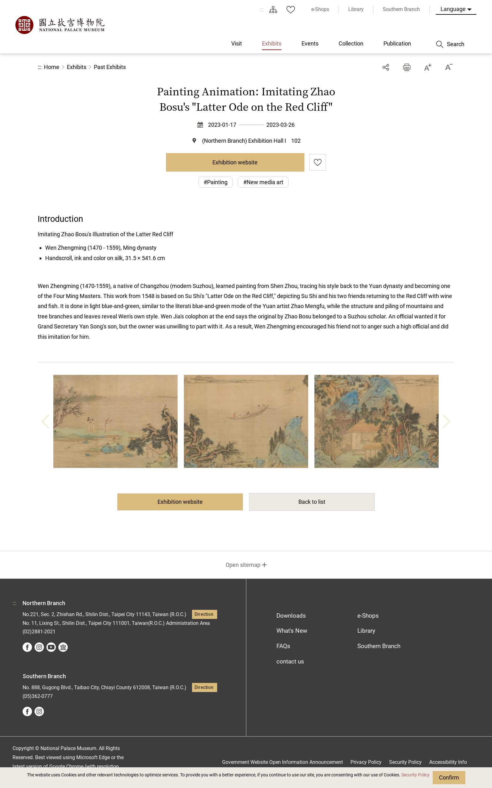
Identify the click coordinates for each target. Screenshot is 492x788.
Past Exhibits (110, 67)
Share (385, 67)
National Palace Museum (60, 25)
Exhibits (76, 67)
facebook (27, 647)
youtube (51, 647)
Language (453, 9)
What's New (291, 630)
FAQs (283, 646)
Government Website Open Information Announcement (282, 762)
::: (262, 9)
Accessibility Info (448, 762)
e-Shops (368, 615)
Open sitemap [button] (243, 565)
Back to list (311, 501)
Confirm (449, 777)
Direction (204, 614)
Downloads (291, 615)
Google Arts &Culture (63, 647)
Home (51, 67)
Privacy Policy (366, 762)
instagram (39, 647)
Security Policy (415, 775)
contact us (290, 661)
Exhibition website (235, 162)
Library (366, 630)
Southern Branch (378, 646)
